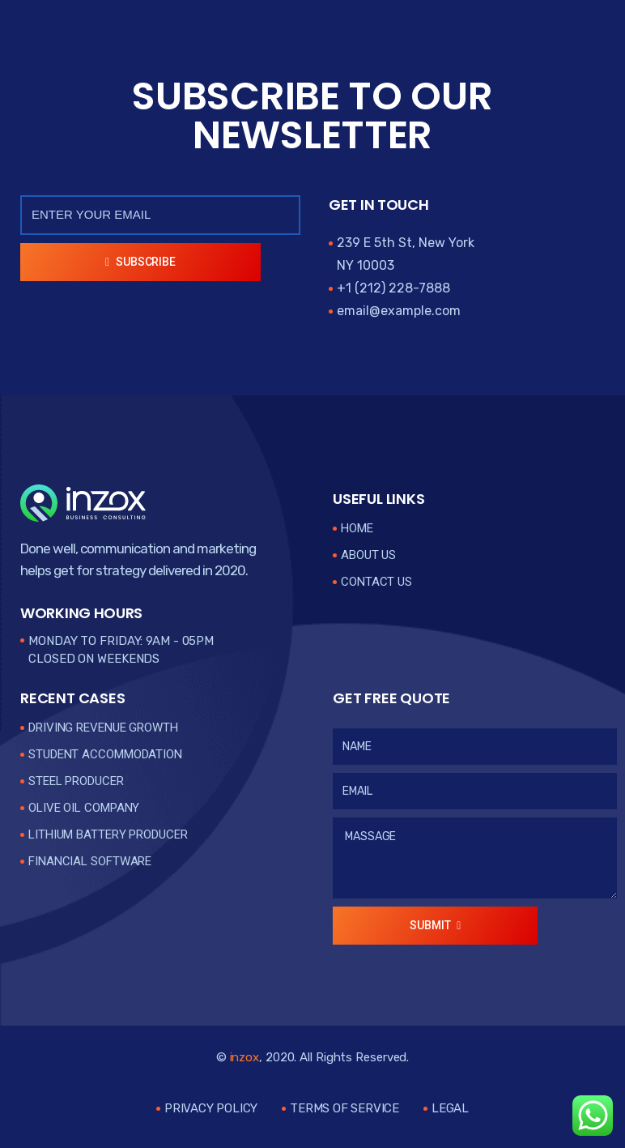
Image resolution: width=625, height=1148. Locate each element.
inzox (245, 1057)
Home (357, 528)
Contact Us (376, 581)
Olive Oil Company (83, 807)
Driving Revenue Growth (103, 727)
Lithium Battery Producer (108, 834)
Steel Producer (76, 781)
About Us (368, 555)
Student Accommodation (105, 754)
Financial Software (89, 861)
